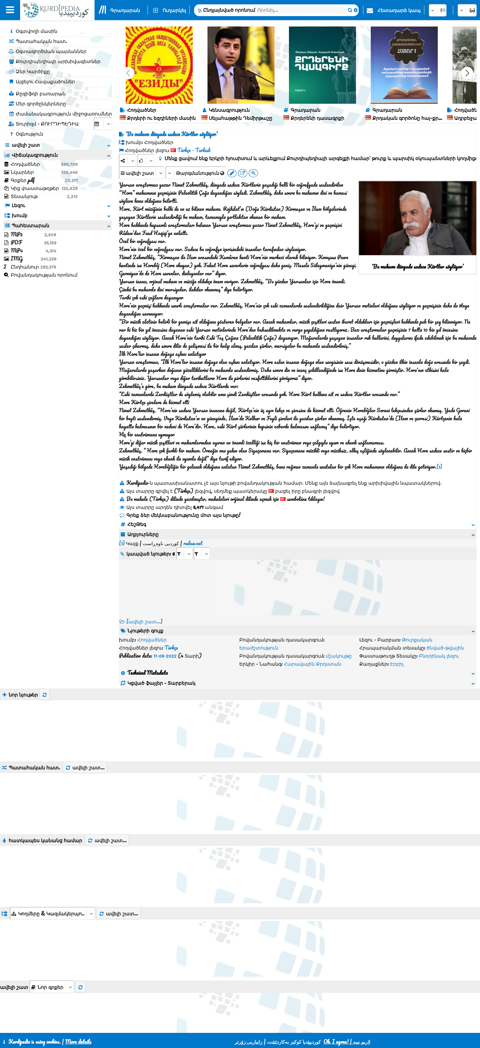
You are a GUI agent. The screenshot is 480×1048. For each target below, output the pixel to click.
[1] (439, 467)
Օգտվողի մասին (32, 31)
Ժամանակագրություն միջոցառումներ (60, 113)
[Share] (127, 160)
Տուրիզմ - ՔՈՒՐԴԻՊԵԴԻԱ (43, 124)
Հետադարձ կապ (399, 10)
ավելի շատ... (85, 727)
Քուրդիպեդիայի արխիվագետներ (54, 61)
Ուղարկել (174, 10)
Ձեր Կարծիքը (29, 71)
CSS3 (223, 1025)
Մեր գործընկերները (37, 103)
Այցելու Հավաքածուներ (41, 81)
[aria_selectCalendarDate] (103, 124)
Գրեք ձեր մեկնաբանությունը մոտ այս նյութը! (179, 515)
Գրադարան (125, 10)
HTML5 (248, 1025)
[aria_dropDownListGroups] (52, 873)
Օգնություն (25, 134)
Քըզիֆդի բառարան (37, 93)
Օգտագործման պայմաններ (47, 51)
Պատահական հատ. (37, 41)
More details (78, 1042)
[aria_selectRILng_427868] (201, 545)
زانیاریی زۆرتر (248, 1042)
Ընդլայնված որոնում (229, 10)
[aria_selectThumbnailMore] (51, 946)
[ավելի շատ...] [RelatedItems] (144, 613)
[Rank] (146, 160)
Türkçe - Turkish (194, 150)
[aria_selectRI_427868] (184, 545)
